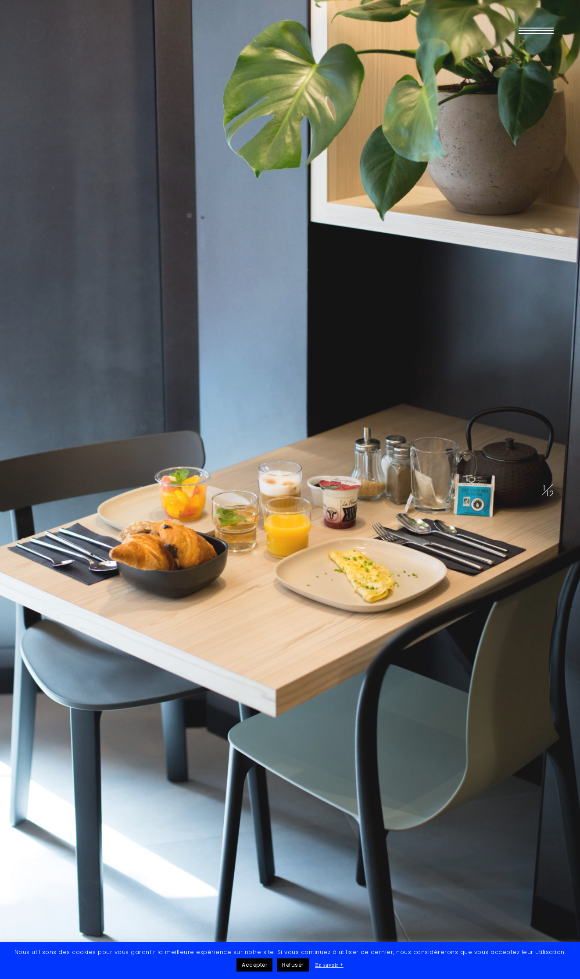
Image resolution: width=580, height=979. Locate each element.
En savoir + (329, 965)
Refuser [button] (293, 964)
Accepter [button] (254, 964)
